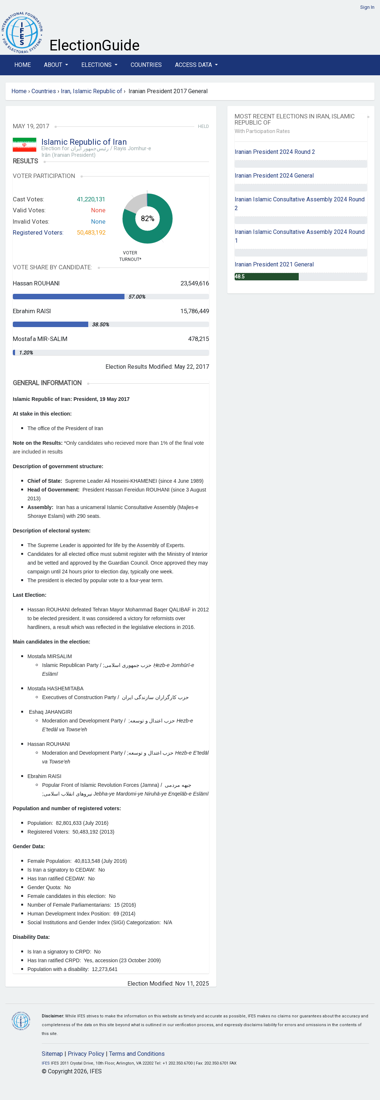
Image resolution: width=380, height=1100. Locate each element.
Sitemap (52, 1053)
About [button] (54, 64)
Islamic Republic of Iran (84, 142)
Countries (146, 64)
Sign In (367, 7)
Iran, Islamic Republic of (91, 91)
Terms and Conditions (137, 1053)
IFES (46, 1063)
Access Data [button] (194, 64)
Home (22, 64)
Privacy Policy (86, 1053)
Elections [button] (97, 64)
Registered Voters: (38, 232)
